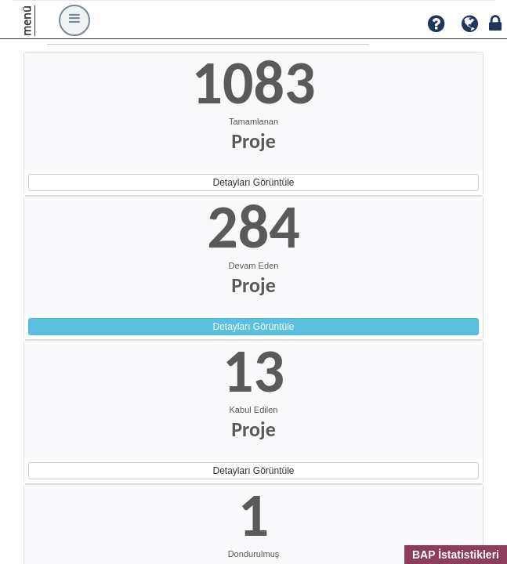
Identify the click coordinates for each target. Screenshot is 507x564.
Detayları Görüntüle (253, 182)
